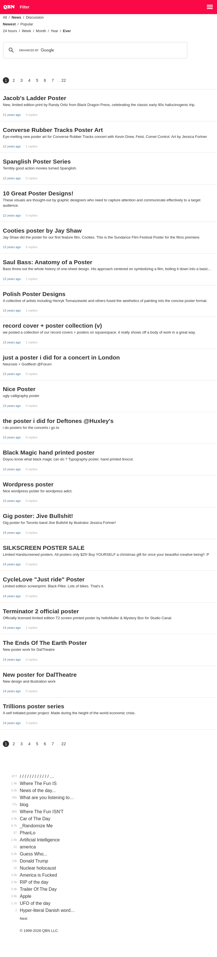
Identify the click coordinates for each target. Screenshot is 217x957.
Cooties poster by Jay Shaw (42, 230)
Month (41, 31)
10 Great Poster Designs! (38, 193)
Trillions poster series (33, 706)
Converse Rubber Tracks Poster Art (53, 130)
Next (23, 918)
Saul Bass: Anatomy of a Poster (47, 262)
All (5, 17)
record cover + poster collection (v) (52, 325)
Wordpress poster (28, 484)
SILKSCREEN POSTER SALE (43, 547)
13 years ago (12, 247)
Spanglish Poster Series (37, 161)
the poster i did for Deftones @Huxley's (58, 421)
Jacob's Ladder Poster (34, 98)
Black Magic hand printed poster (48, 452)
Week (26, 31)
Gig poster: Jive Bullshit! (38, 516)
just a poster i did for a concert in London (61, 357)
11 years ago (12, 114)
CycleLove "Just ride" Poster (44, 579)
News (16, 17)
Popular (26, 24)
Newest (9, 24)
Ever (67, 31)
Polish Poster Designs (34, 294)
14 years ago (12, 532)
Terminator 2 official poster (41, 611)
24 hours (10, 31)
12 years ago (12, 146)
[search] (94, 50)
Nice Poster (19, 389)
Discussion (35, 17)
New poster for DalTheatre (40, 674)
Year (54, 31)
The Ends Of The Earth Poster (45, 643)
